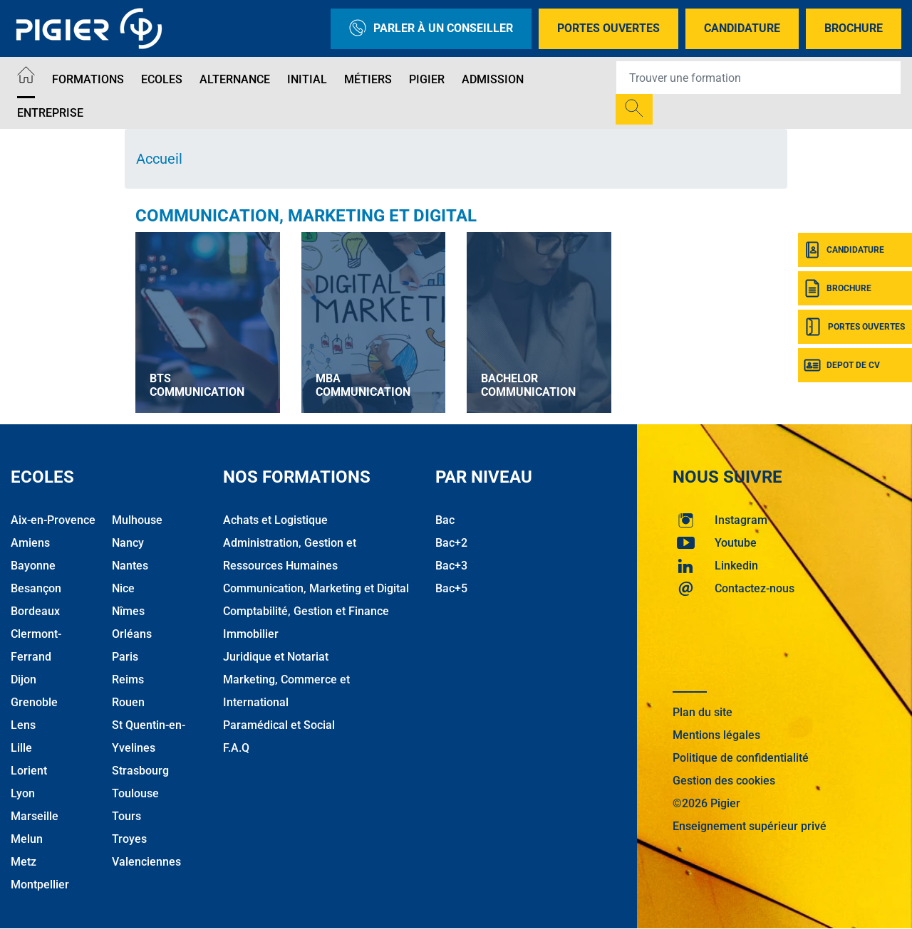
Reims (128, 679)
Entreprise (50, 113)
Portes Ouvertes (608, 28)
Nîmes (128, 611)
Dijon (23, 679)
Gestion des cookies (724, 780)
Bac (445, 520)
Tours (126, 816)
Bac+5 (451, 588)
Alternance (235, 79)
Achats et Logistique (275, 520)
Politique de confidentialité (741, 758)
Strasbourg (140, 770)
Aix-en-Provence (53, 520)
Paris (125, 656)
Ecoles (161, 79)
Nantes (130, 565)
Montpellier (40, 884)
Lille (21, 748)
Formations (88, 79)
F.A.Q (236, 748)
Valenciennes (146, 861)
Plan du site (702, 712)
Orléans (132, 634)
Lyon (23, 793)
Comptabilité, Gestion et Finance (306, 611)
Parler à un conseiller (431, 28)
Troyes (129, 839)
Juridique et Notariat (275, 656)
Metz (23, 861)
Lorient (29, 770)
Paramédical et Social (279, 725)
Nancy (128, 543)
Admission (493, 79)
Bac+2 (451, 543)
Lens (23, 725)
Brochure (853, 28)
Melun (27, 839)
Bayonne (33, 565)
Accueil (159, 158)
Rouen (128, 702)
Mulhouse (137, 520)
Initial (307, 79)
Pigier (427, 79)
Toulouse (135, 793)
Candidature (742, 28)
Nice (123, 588)
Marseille (34, 816)
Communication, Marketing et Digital (306, 216)
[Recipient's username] (758, 77)
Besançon (36, 588)
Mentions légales (716, 735)
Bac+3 (451, 565)
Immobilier (251, 634)
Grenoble (34, 702)
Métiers (368, 79)
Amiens (30, 543)
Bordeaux (35, 611)
